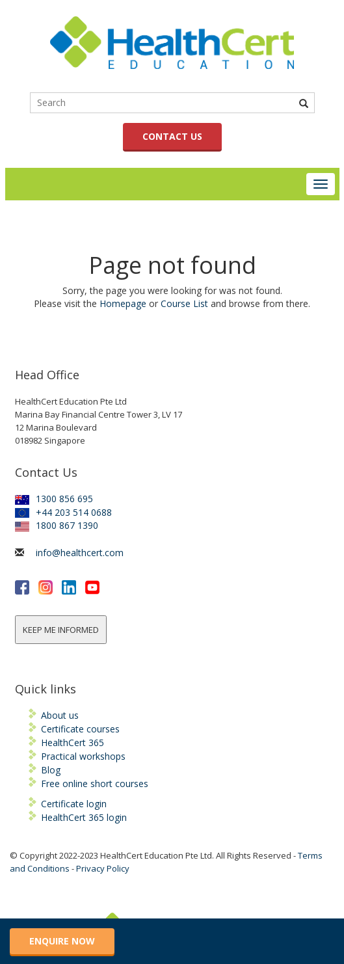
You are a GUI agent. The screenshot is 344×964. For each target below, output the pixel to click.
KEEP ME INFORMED (61, 630)
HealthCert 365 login (84, 817)
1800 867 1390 (56, 525)
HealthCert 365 (72, 742)
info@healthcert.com (80, 552)
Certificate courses (80, 729)
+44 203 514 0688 (63, 512)
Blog (50, 770)
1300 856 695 (54, 498)
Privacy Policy (102, 868)
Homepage (122, 303)
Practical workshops (83, 756)
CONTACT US (172, 136)
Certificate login (74, 803)
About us (60, 715)
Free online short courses (94, 783)
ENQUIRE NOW (62, 941)
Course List (184, 303)
